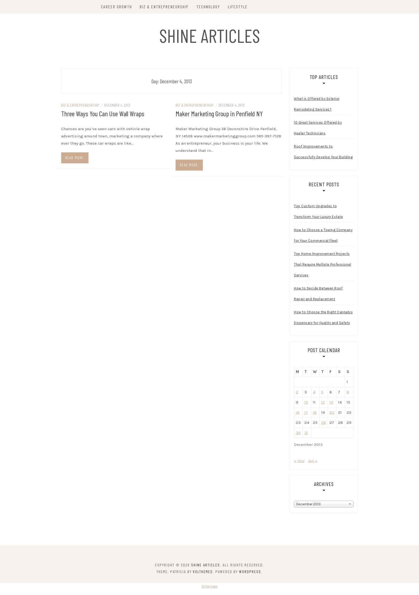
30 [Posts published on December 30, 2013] (298, 432)
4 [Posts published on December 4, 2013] (314, 392)
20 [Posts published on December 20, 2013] (331, 412)
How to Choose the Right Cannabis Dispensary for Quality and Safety (323, 317)
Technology (208, 6)
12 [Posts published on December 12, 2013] (323, 402)
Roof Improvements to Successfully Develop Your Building (323, 151)
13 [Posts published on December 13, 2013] (331, 402)
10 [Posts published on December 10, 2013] (306, 402)
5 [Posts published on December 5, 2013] (322, 392)
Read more (74, 158)
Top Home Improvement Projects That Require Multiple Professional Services (322, 264)
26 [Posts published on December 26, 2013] (323, 422)
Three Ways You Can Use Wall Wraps (102, 113)
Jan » (312, 460)
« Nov (299, 460)
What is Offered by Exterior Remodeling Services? (317, 104)
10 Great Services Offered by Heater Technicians (318, 127)
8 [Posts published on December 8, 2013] (348, 392)
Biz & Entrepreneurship (164, 6)
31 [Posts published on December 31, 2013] (306, 432)
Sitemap (210, 586)
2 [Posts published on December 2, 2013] (297, 392)
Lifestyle (238, 6)
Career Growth (116, 6)
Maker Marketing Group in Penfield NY (219, 113)
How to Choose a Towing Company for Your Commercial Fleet (323, 235)
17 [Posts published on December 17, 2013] (306, 412)
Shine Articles (209, 35)
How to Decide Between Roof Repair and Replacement (318, 293)
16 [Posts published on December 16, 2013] (298, 412)
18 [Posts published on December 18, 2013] (315, 412)
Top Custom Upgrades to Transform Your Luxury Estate (318, 211)
